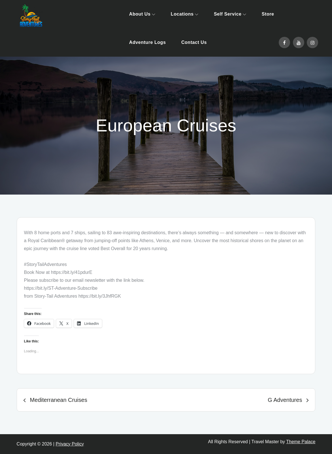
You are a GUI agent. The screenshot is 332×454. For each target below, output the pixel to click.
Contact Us (194, 42)
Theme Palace (300, 441)
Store (268, 14)
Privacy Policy (70, 444)
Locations (185, 14)
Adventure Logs (147, 42)
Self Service (230, 14)
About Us (142, 14)
